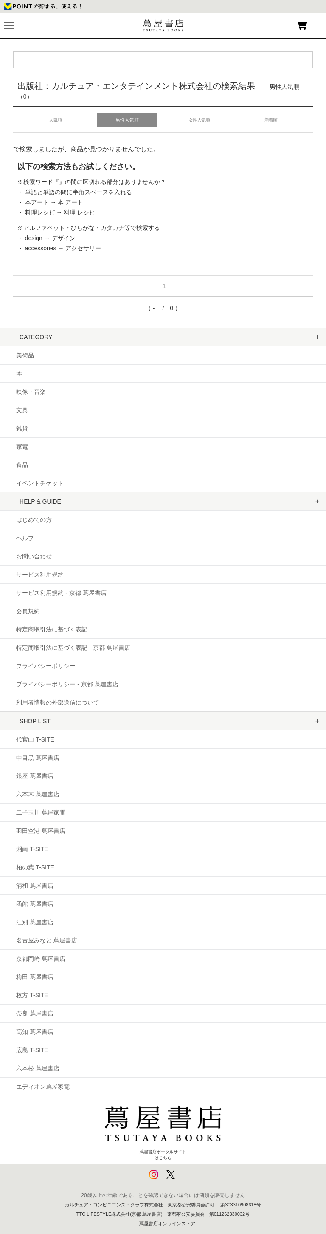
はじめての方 (34, 519)
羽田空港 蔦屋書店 (40, 830)
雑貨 (22, 428)
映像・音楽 (31, 391)
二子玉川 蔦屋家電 (40, 812)
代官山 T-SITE (35, 739)
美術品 (25, 355)
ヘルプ (25, 538)
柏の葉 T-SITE (35, 867)
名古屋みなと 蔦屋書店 (46, 940)
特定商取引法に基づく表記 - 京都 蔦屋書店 (73, 647)
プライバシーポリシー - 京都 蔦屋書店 (67, 684)
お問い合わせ (34, 556)
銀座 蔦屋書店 (34, 776)
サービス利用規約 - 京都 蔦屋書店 (61, 592)
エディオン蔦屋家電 (43, 1086)
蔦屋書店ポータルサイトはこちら (163, 1129)
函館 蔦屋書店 (34, 903)
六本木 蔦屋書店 (37, 794)
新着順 (270, 119)
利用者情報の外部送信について (57, 702)
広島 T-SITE (32, 1050)
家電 (22, 446)
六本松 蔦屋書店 (37, 1068)
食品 (22, 464)
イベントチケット (40, 483)
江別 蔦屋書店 (34, 922)
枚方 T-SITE (32, 995)
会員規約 (28, 611)
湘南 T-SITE (32, 849)
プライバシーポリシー (46, 665)
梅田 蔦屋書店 (34, 977)
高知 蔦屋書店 (34, 1031)
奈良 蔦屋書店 (34, 1013)
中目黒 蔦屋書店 (37, 757)
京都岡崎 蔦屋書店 (40, 958)
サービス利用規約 (40, 574)
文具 (22, 410)
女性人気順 (199, 119)
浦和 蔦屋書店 (34, 885)
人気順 (55, 119)
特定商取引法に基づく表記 (51, 629)
